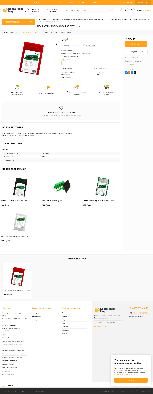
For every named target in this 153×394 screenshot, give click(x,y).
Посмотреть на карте (101, 326)
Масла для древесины (9, 325)
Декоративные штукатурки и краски (13, 341)
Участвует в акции (37, 320)
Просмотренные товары (76, 259)
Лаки (3, 334)
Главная (36, 2)
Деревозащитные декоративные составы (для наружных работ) (12, 346)
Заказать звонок (142, 2)
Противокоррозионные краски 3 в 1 (13, 350)
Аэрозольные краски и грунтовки (12, 357)
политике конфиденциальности (124, 374)
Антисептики (6, 371)
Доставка (82, 2)
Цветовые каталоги (8, 364)
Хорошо (131, 380)
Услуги (59, 2)
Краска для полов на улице (10, 360)
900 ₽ (61, 206)
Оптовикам (95, 2)
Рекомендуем (36, 316)
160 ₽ (20, 206)
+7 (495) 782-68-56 (32, 9)
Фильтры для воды (8, 374)
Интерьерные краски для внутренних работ (13, 314)
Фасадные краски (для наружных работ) (14, 318)
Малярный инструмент (9, 338)
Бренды (47, 2)
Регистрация (127, 2)
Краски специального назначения (12, 354)
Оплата (70, 2)
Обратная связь (9, 391)
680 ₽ (102, 206)
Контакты (65, 333)
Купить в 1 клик (136, 52)
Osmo (98, 74)
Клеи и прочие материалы (10, 367)
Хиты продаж (36, 313)
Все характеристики (100, 68)
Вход (120, 2)
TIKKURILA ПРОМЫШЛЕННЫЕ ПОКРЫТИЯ (11, 330)
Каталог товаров (18, 22)
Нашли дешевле (131, 58)
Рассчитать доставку (133, 61)
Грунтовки (5, 322)
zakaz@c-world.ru (141, 313)
